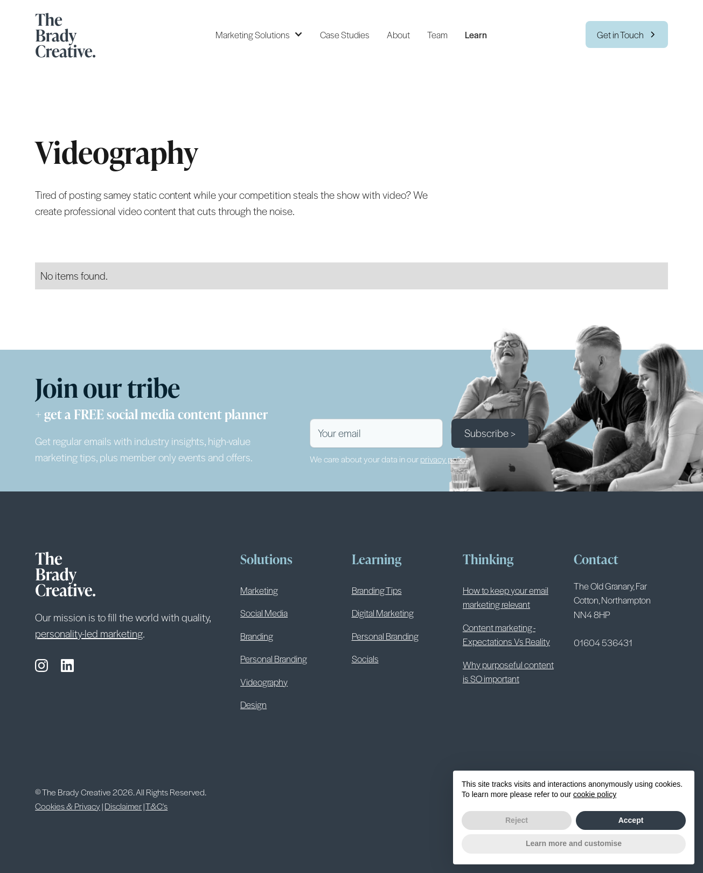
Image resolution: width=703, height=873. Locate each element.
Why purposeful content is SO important (508, 671)
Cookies (393, 791)
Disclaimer (123, 806)
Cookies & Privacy (67, 806)
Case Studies (345, 34)
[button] (259, 34)
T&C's (156, 806)
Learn (476, 34)
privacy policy (444, 459)
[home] (69, 34)
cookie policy (594, 794)
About (398, 34)
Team (437, 34)
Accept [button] (631, 820)
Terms (327, 791)
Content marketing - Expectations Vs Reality (506, 634)
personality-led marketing (89, 633)
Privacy (358, 791)
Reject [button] (516, 820)
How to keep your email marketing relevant (505, 597)
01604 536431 (603, 642)
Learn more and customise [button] (574, 843)
